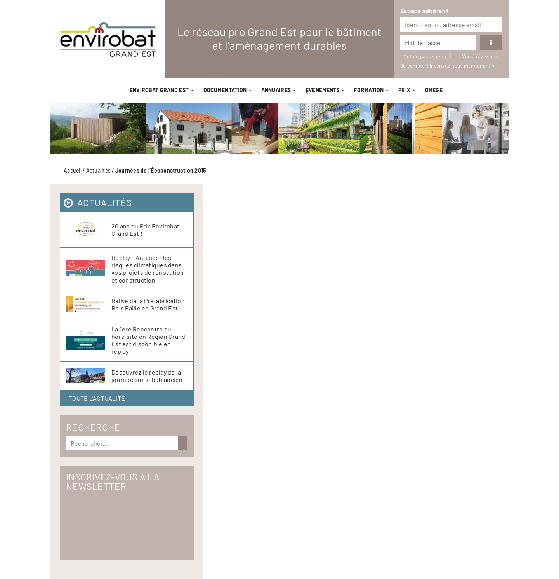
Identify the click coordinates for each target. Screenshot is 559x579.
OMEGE (434, 90)
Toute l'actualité (97, 398)
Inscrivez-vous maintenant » (462, 66)
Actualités (98, 170)
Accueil (73, 170)
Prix (404, 90)
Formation (369, 90)
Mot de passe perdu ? (428, 56)
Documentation (225, 90)
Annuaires (276, 90)
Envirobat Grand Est (159, 90)
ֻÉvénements (323, 90)
